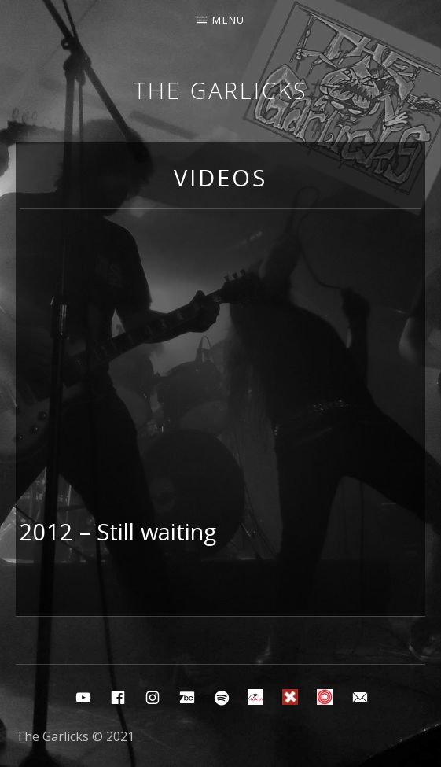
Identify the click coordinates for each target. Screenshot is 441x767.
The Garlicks (221, 90)
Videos (220, 177)
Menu (228, 20)
